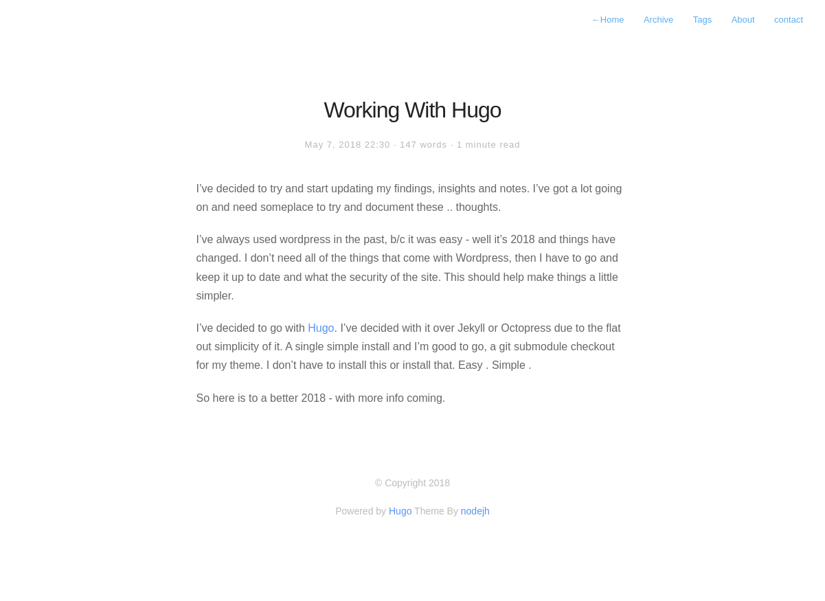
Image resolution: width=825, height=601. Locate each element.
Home (607, 19)
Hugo (321, 328)
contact (788, 19)
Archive (658, 19)
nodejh (475, 511)
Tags (702, 19)
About (743, 19)
